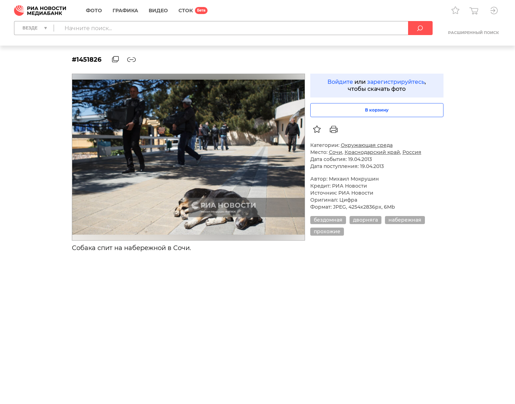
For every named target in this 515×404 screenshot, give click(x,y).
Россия (411, 152)
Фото (94, 10)
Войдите (340, 82)
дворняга (365, 220)
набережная (404, 220)
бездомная (328, 220)
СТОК (185, 10)
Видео (158, 10)
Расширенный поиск (473, 32)
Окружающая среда (367, 145)
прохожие (327, 231)
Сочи (335, 152)
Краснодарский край (372, 152)
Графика (125, 10)
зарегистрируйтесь (396, 82)
